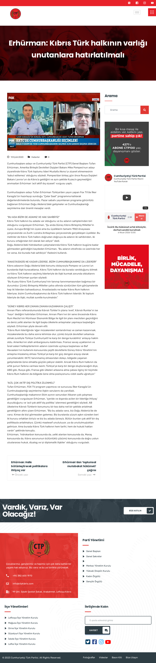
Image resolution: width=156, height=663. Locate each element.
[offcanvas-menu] (152, 12)
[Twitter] (129, 3)
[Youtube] (152, 3)
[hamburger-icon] (137, 12)
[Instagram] (144, 3)
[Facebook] (136, 3)
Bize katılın (141, 511)
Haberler (35, 157)
